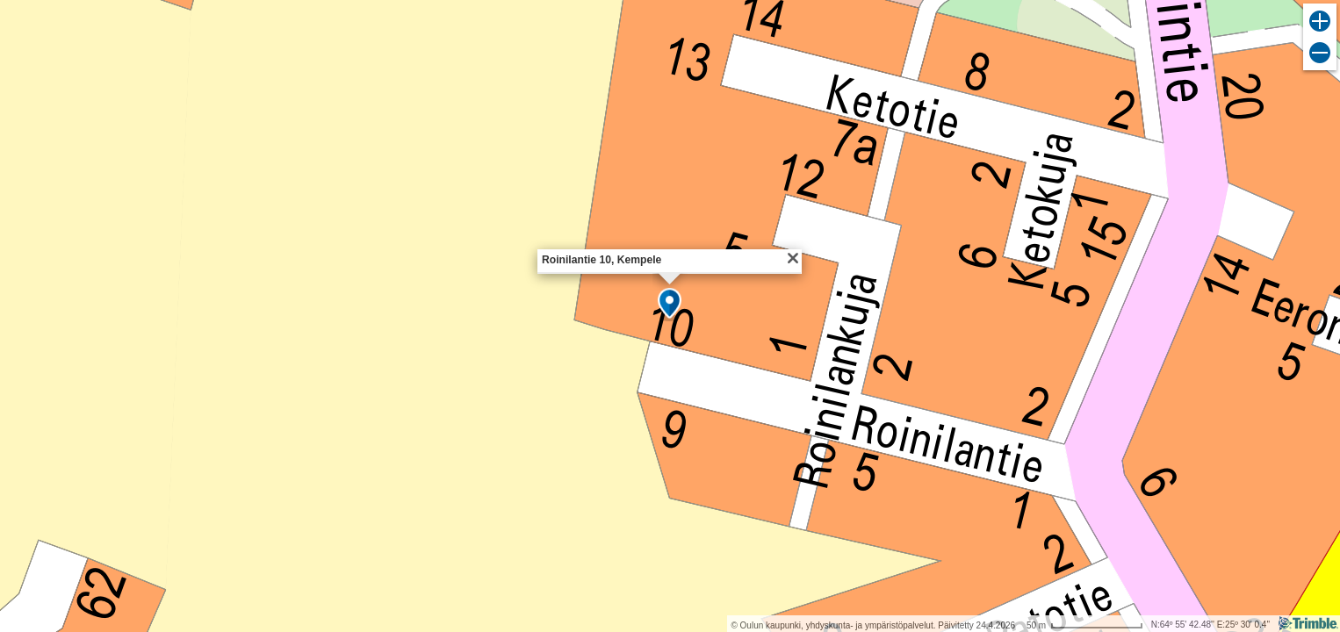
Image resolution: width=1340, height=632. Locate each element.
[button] (669, 304)
